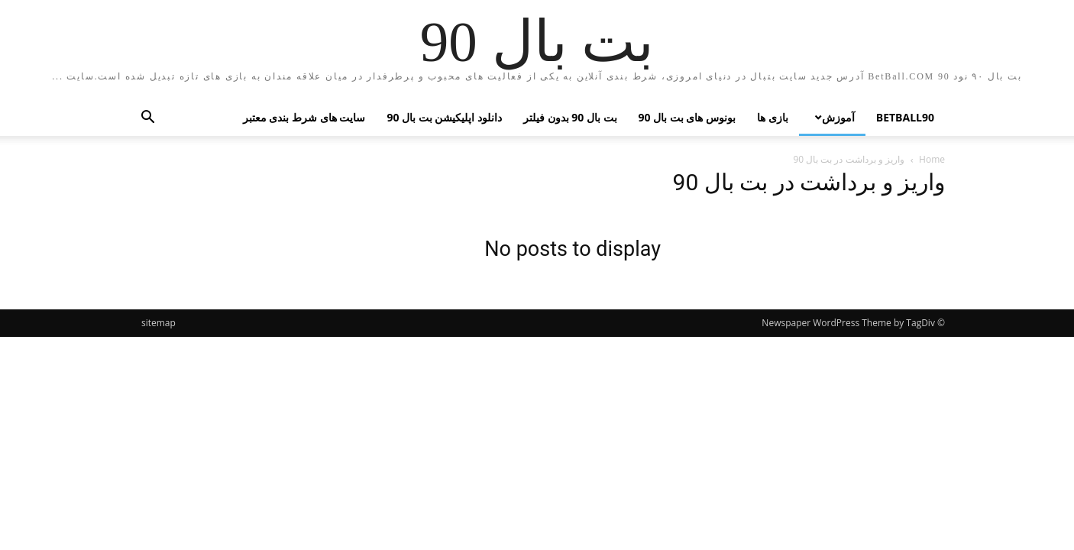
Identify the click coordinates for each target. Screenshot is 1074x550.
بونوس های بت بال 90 (687, 117)
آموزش (838, 116)
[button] (147, 119)
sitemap (158, 322)
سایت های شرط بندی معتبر (304, 117)
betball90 (905, 117)
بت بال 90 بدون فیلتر (570, 117)
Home (932, 159)
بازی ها (772, 117)
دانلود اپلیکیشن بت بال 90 (444, 117)
